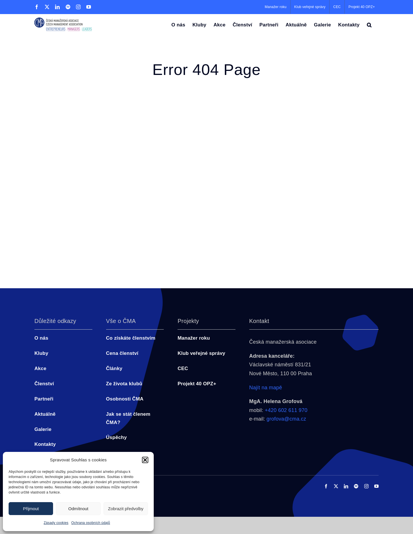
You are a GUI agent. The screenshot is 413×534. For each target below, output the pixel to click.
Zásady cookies (56, 523)
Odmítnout (78, 508)
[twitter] (336, 486)
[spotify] (356, 486)
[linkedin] (346, 486)
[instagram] (366, 486)
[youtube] (376, 486)
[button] (145, 460)
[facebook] (326, 486)
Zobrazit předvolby (125, 508)
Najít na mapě (265, 387)
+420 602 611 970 (286, 410)
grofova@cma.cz (286, 419)
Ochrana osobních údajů (90, 523)
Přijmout (31, 508)
